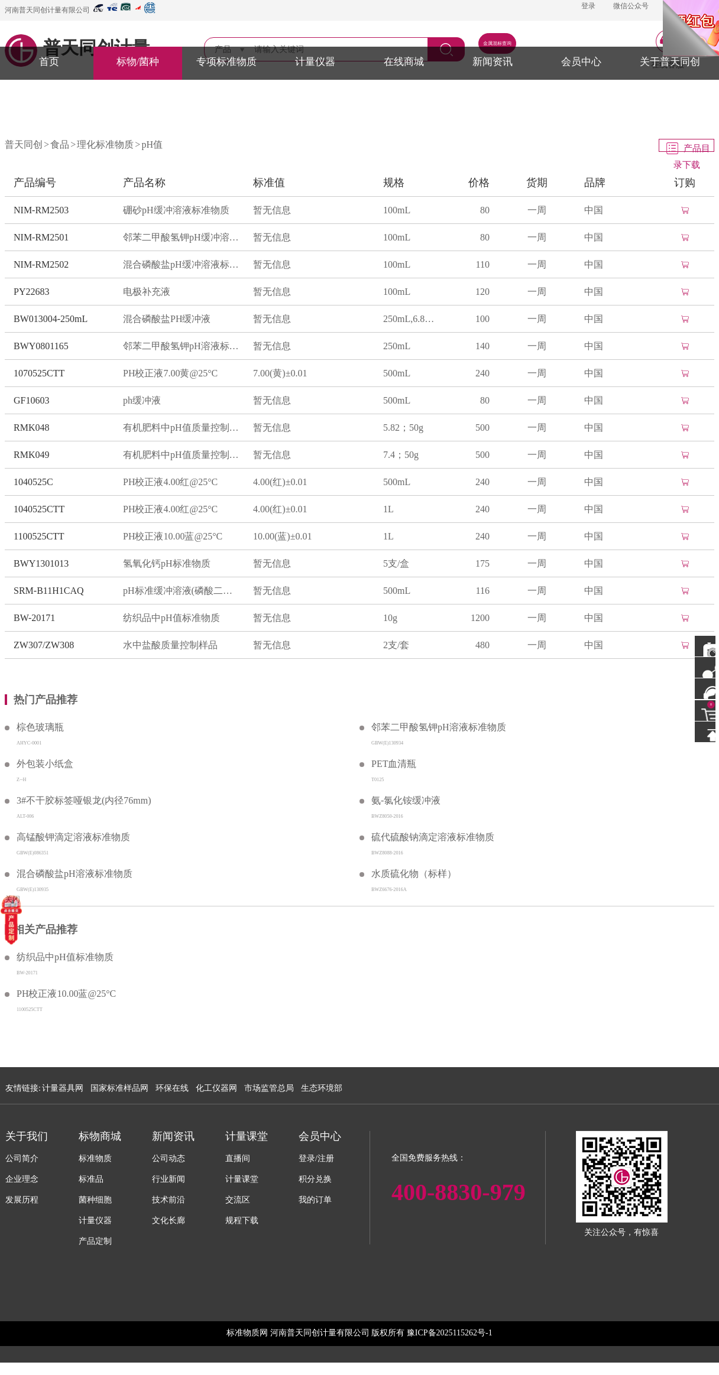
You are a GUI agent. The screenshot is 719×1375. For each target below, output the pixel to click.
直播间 (237, 1158)
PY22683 (31, 292)
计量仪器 (315, 61)
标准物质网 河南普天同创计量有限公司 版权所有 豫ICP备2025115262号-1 (359, 1332)
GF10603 (31, 400)
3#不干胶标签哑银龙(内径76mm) (84, 800)
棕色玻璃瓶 (40, 727)
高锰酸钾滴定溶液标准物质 (73, 837)
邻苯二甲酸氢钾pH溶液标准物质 (182, 346)
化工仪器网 (216, 1088)
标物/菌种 (138, 61)
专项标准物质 (226, 61)
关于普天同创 (670, 61)
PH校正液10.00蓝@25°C (172, 536)
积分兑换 (315, 1179)
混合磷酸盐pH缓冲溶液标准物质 (182, 264)
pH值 (152, 144)
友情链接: (23, 1088)
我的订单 (315, 1199)
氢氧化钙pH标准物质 (166, 563)
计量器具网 (62, 1088)
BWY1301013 (41, 563)
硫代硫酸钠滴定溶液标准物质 (432, 837)
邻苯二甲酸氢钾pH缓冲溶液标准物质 (182, 237)
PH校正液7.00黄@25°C (170, 373)
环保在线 (172, 1088)
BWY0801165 (41, 346)
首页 (49, 61)
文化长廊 (168, 1220)
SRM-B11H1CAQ (49, 591)
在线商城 (404, 61)
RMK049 (31, 455)
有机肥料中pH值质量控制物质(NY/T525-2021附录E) (182, 427)
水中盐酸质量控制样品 (170, 645)
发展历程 (21, 1199)
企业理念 (21, 1179)
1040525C (33, 482)
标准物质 (95, 1158)
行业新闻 (168, 1179)
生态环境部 (321, 1088)
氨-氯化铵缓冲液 (406, 800)
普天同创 (24, 144)
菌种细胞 (95, 1199)
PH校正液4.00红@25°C (170, 482)
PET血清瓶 (393, 764)
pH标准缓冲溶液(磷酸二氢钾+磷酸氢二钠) (182, 591)
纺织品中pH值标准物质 (171, 618)
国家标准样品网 (119, 1088)
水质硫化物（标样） (413, 874)
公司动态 (168, 1158)
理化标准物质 (105, 144)
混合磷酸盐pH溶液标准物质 (74, 874)
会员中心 (581, 61)
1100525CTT (39, 536)
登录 (588, 6)
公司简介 (21, 1158)
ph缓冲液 (142, 400)
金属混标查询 (497, 43)
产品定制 (95, 1241)
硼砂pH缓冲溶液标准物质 (176, 210)
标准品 (91, 1179)
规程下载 (241, 1220)
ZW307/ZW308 (44, 645)
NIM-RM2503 (41, 210)
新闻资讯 (492, 61)
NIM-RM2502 (41, 264)
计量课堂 (241, 1179)
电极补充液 (146, 292)
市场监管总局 (269, 1088)
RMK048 (31, 427)
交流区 (237, 1199)
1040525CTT (39, 509)
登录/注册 (316, 1158)
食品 (59, 144)
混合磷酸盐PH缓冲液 (166, 319)
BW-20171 (34, 618)
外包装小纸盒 (45, 764)
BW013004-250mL (51, 319)
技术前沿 (168, 1199)
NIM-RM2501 (41, 237)
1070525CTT (39, 373)
